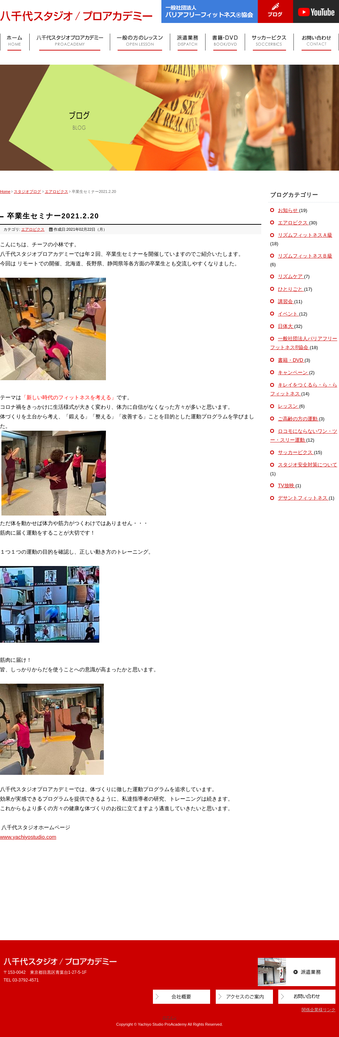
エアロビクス (56, 191)
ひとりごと (291, 289)
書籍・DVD (291, 360)
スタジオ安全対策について (307, 464)
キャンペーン (293, 372)
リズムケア (291, 276)
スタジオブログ (27, 191)
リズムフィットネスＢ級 (305, 256)
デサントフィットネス (303, 498)
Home (5, 191)
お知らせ (288, 210)
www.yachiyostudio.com (28, 837)
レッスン (288, 406)
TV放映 (287, 485)
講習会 (286, 301)
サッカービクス (296, 452)
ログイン (169, 1017)
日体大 (286, 326)
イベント (288, 314)
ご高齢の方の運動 (298, 419)
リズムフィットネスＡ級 (305, 235)
